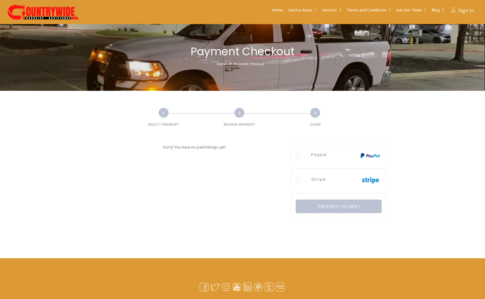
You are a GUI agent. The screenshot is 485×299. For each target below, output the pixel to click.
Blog (436, 10)
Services (329, 10)
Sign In (466, 10)
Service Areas (300, 10)
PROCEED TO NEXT (338, 206)
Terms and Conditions (366, 10)
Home (277, 10)
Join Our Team (409, 10)
